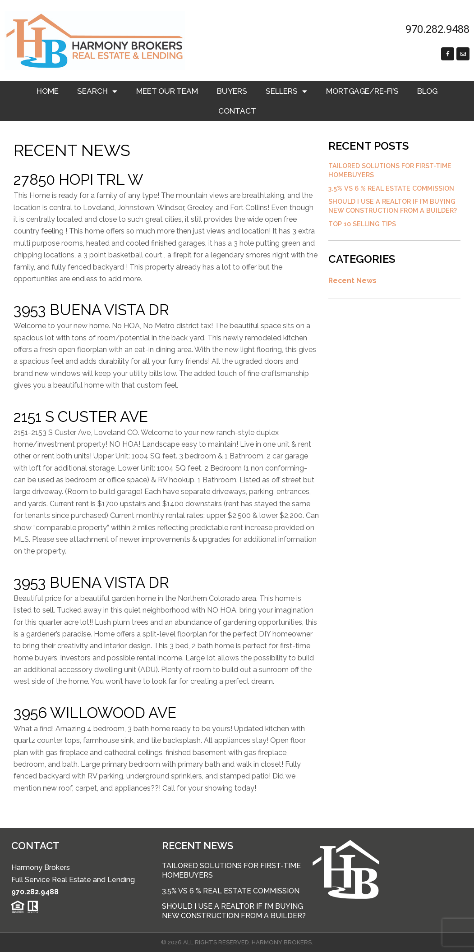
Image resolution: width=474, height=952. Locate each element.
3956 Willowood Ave (95, 713)
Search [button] (97, 91)
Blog (427, 91)
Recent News (352, 283)
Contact (237, 110)
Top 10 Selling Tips (362, 226)
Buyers (232, 91)
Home (48, 91)
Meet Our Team (167, 91)
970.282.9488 (35, 892)
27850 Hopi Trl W (78, 179)
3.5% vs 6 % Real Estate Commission (392, 189)
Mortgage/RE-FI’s (362, 91)
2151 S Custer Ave (81, 417)
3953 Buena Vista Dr (91, 310)
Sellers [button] (286, 91)
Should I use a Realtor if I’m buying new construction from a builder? (234, 911)
